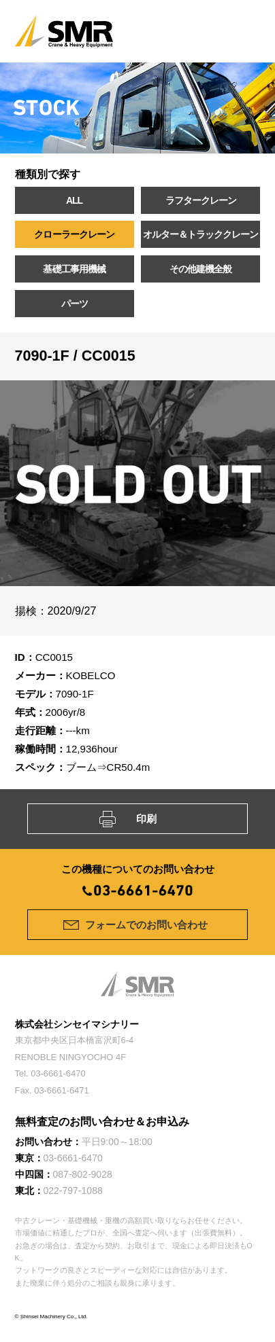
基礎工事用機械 (74, 269)
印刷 (146, 818)
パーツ (74, 303)
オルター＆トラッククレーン (200, 234)
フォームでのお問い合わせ (146, 924)
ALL (74, 200)
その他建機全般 (200, 269)
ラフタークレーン (200, 200)
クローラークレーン (74, 234)
